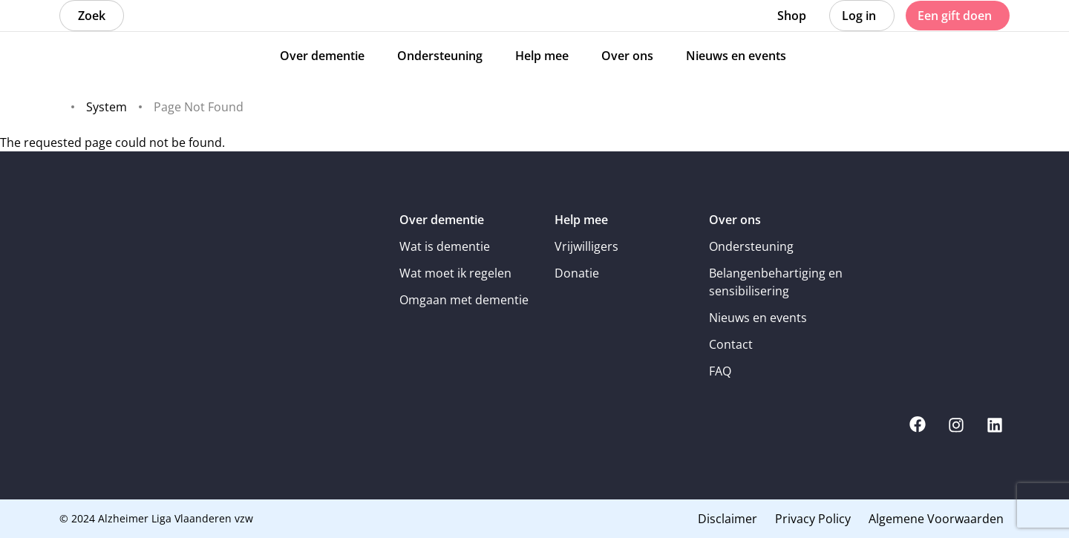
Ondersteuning (751, 246)
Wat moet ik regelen (455, 273)
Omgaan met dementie (464, 300)
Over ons (735, 219)
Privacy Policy (813, 519)
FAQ (720, 371)
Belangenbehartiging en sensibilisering (776, 282)
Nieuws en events (758, 317)
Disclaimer (727, 519)
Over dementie (441, 219)
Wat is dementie (444, 246)
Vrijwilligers (586, 246)
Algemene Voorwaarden (936, 519)
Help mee (581, 219)
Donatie (577, 273)
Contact (731, 344)
